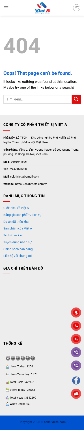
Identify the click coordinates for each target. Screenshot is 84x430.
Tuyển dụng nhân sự (17, 242)
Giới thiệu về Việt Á (16, 208)
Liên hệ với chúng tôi (17, 256)
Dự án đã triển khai (16, 221)
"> (76, 339)
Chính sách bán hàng (18, 249)
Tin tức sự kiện (13, 235)
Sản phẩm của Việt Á (17, 228)
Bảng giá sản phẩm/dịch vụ (22, 215)
